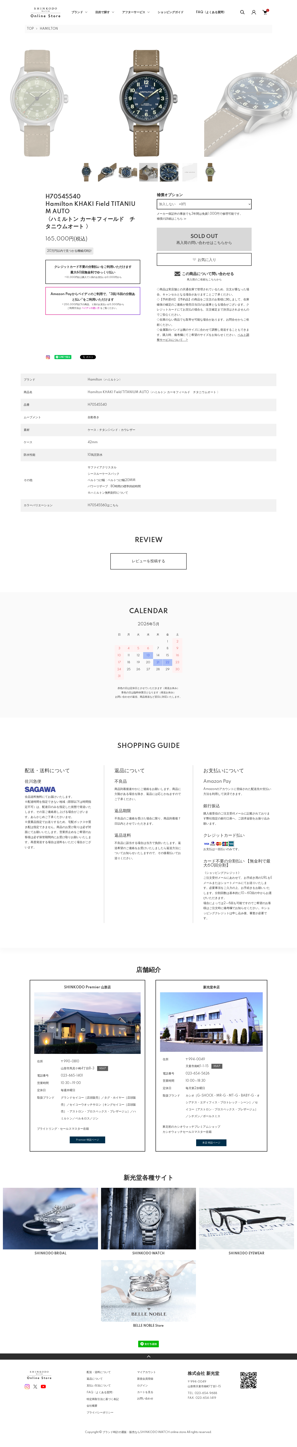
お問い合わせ (145, 1398)
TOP (30, 28)
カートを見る (145, 1392)
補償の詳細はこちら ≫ (171, 218)
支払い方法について (99, 1385)
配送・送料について (99, 1372)
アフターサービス (133, 12)
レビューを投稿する (148, 561)
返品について (95, 1378)
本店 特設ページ (211, 1142)
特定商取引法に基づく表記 (103, 1399)
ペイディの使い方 (90, 308)
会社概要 (92, 1405)
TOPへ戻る (148, 1356)
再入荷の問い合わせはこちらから (204, 239)
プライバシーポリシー (100, 1412)
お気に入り (204, 260)
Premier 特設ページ (87, 1140)
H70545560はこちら (103, 505)
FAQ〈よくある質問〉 (211, 12)
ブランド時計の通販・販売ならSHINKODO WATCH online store (144, 1432)
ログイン (142, 1385)
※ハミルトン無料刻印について (108, 492)
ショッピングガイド (171, 12)
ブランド (77, 12)
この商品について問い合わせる (204, 276)
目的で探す (102, 12)
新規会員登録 (145, 1378)
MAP (102, 1068)
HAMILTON (49, 28)
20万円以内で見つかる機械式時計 (69, 251)
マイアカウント (146, 1372)
